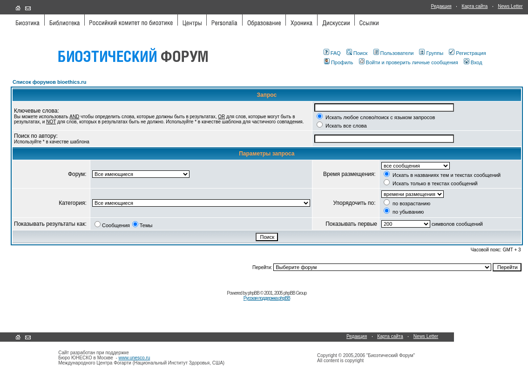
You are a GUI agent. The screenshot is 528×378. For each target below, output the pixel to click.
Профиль (338, 62)
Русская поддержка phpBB (267, 298)
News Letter (510, 6)
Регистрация (467, 53)
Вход (473, 62)
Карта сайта (475, 6)
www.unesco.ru (134, 357)
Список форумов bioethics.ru (49, 82)
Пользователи (393, 53)
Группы (431, 53)
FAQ (332, 53)
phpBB (253, 293)
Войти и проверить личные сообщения (408, 62)
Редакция (441, 6)
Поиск (356, 53)
